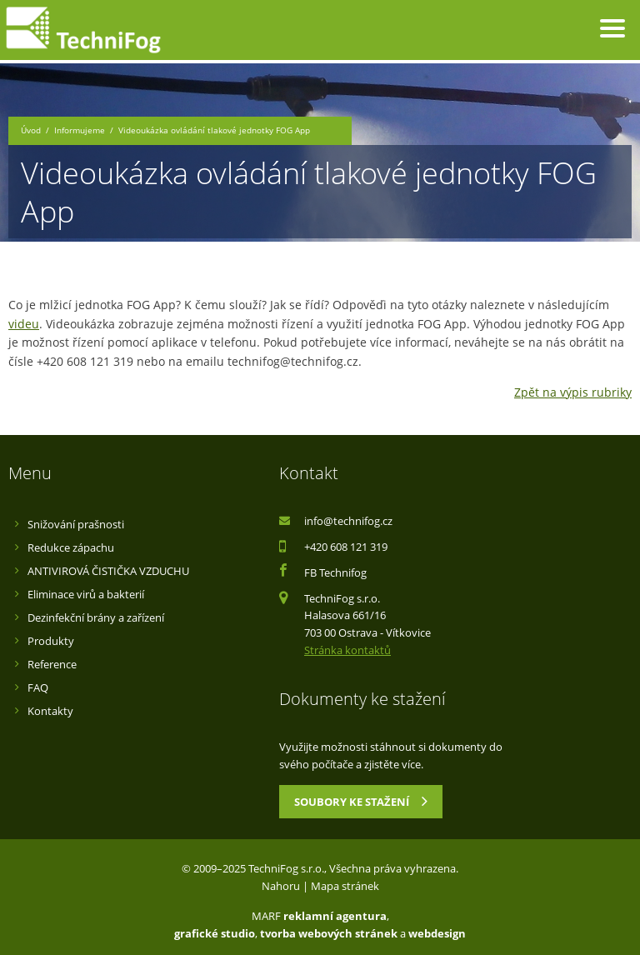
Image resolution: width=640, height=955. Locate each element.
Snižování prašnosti (76, 524)
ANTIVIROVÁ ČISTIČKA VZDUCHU (108, 570)
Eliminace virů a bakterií (86, 594)
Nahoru (281, 885)
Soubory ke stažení (361, 800)
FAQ (38, 687)
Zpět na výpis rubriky (573, 392)
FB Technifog (335, 572)
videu (23, 324)
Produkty (51, 640)
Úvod (31, 130)
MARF (266, 915)
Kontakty (50, 710)
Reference (52, 664)
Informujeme (79, 130)
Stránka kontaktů (347, 650)
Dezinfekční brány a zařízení (96, 617)
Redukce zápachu (71, 547)
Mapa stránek (345, 885)
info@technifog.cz (348, 520)
